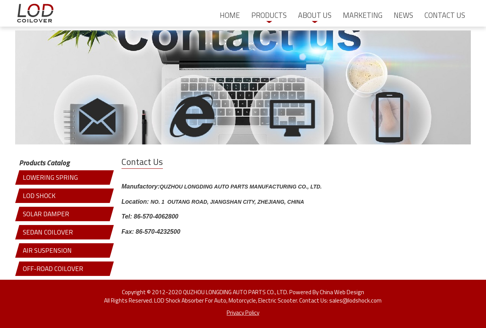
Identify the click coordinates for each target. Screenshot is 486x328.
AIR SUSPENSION (47, 250)
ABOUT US (314, 15)
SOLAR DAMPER (46, 214)
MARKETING (362, 15)
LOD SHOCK (39, 195)
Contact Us (142, 161)
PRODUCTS (269, 15)
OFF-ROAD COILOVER (53, 268)
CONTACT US (444, 15)
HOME (230, 15)
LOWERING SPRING (50, 177)
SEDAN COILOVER (48, 232)
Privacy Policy (243, 312)
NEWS (403, 15)
